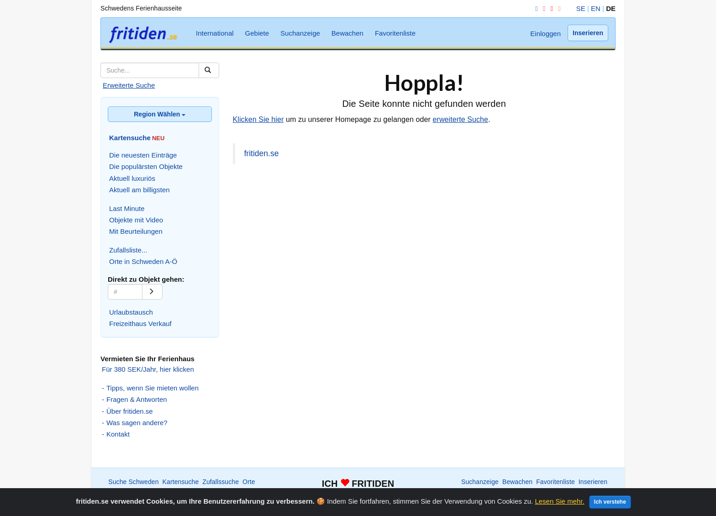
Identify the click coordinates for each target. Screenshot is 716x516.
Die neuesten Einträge (143, 155)
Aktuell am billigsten (139, 190)
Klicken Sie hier (258, 119)
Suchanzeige (300, 33)
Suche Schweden (133, 481)
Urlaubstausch (131, 312)
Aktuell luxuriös (132, 178)
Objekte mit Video (136, 220)
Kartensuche (181, 481)
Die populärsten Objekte (146, 166)
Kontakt (118, 434)
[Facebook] (534, 8)
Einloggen (545, 33)
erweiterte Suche (460, 119)
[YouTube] (550, 8)
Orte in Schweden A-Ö (143, 261)
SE (580, 8)
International (215, 33)
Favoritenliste (395, 33)
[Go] (152, 292)
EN (595, 8)
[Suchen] (209, 70)
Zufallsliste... (128, 250)
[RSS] (557, 8)
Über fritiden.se (129, 411)
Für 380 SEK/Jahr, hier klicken (148, 369)
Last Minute (127, 208)
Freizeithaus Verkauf (140, 323)
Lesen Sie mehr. (559, 501)
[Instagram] (542, 8)
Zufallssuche (220, 481)
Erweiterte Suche (129, 85)
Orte (248, 481)
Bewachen (347, 33)
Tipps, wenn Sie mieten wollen (152, 388)
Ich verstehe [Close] (610, 502)
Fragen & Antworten (136, 399)
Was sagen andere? (137, 422)
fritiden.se (261, 153)
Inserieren (588, 33)
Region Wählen (159, 114)
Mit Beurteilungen (136, 231)
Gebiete (257, 33)
